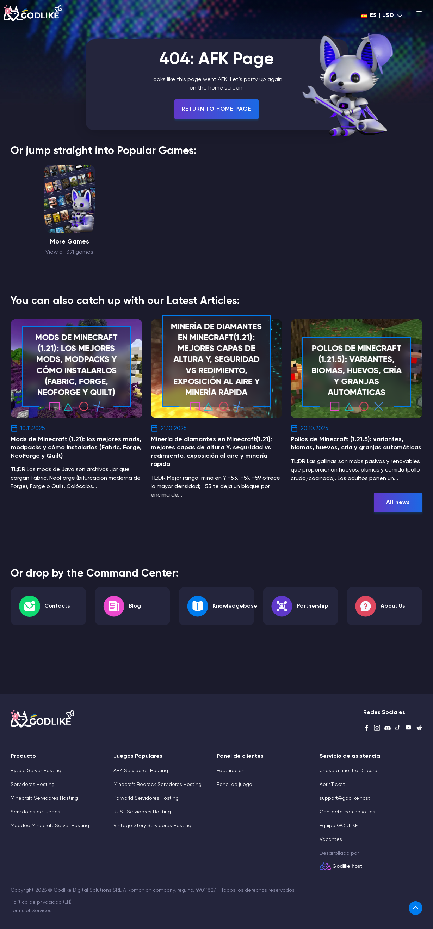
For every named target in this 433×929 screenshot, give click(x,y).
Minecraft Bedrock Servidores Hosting (157, 784)
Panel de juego (234, 784)
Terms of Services (31, 910)
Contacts (57, 606)
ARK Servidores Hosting (140, 770)
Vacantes (331, 839)
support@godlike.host (345, 798)
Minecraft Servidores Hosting (44, 798)
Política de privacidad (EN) (41, 902)
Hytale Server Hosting (36, 770)
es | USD (377, 15)
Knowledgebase (234, 606)
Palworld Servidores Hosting (146, 798)
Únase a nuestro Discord (348, 770)
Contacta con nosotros (347, 812)
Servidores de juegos (35, 812)
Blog (135, 606)
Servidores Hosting (33, 784)
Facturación (231, 770)
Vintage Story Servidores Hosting (152, 825)
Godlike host (347, 866)
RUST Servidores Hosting (142, 812)
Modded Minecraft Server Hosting (50, 825)
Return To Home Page (216, 109)
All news (398, 502)
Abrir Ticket (332, 784)
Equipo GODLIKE (339, 825)
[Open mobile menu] (420, 15)
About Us (393, 606)
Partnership (312, 606)
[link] (415, 908)
